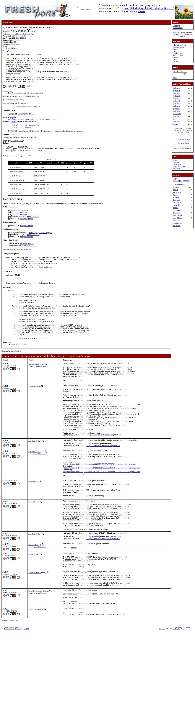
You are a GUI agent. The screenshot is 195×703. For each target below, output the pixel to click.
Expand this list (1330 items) (14, 106)
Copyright (162, 700)
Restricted (176, 200)
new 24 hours (177, 215)
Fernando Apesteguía (35, 657)
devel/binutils (25, 220)
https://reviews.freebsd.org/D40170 (103, 488)
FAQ (174, 51)
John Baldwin (32, 482)
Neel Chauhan (33, 604)
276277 (81, 410)
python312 (176, 98)
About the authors (178, 47)
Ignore (175, 195)
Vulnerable (176, 205)
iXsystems (187, 34)
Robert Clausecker (34, 494)
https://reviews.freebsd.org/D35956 (103, 598)
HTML (180, 698)
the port (12, 125)
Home (175, 160)
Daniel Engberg (33, 390)
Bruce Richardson (40, 392)
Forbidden (176, 197)
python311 (176, 93)
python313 (176, 103)
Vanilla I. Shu (32, 679)
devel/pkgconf (33, 227)
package (13, 129)
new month (177, 226)
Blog (174, 59)
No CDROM (177, 203)
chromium (176, 121)
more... (175, 78)
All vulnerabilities (183, 143)
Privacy (175, 57)
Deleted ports (177, 164)
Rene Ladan (32, 416)
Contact (175, 61)
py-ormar (176, 116)
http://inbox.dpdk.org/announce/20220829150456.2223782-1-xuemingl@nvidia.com (99, 510)
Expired (175, 208)
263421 (74, 608)
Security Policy (178, 55)
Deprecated (177, 192)
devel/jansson (30, 258)
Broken (175, 190)
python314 (176, 109)
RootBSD (182, 36)
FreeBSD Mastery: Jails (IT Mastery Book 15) (149, 8)
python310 (176, 88)
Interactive (176, 213)
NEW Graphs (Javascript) (181, 181)
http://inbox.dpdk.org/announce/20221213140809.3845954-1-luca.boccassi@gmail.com (101, 514)
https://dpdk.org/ (11, 48)
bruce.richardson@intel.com (21, 34)
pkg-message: (7, 303)
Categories (176, 162)
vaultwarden (177, 114)
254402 (81, 683)
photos (141, 11)
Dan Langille (176, 700)
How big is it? (177, 53)
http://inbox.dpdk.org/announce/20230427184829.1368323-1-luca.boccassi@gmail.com (101, 519)
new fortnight (177, 223)
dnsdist (175, 124)
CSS (184, 698)
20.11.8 (5, 31)
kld (15, 42)
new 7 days (177, 221)
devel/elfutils (27, 256)
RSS (189, 698)
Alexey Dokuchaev (34, 636)
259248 (74, 670)
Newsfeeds (176, 169)
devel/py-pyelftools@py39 (40, 244)
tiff (174, 119)
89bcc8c (17, 40)
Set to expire (177, 210)
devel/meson (21, 223)
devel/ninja (21, 225)
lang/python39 (26, 230)
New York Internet (178, 34)
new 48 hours (177, 218)
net (9, 31)
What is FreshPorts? (179, 45)
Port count (176, 187)
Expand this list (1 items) (18, 370)
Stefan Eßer (32, 530)
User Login (176, 26)
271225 (81, 523)
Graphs (175, 179)
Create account (178, 28)
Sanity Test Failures (179, 167)
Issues (175, 49)
